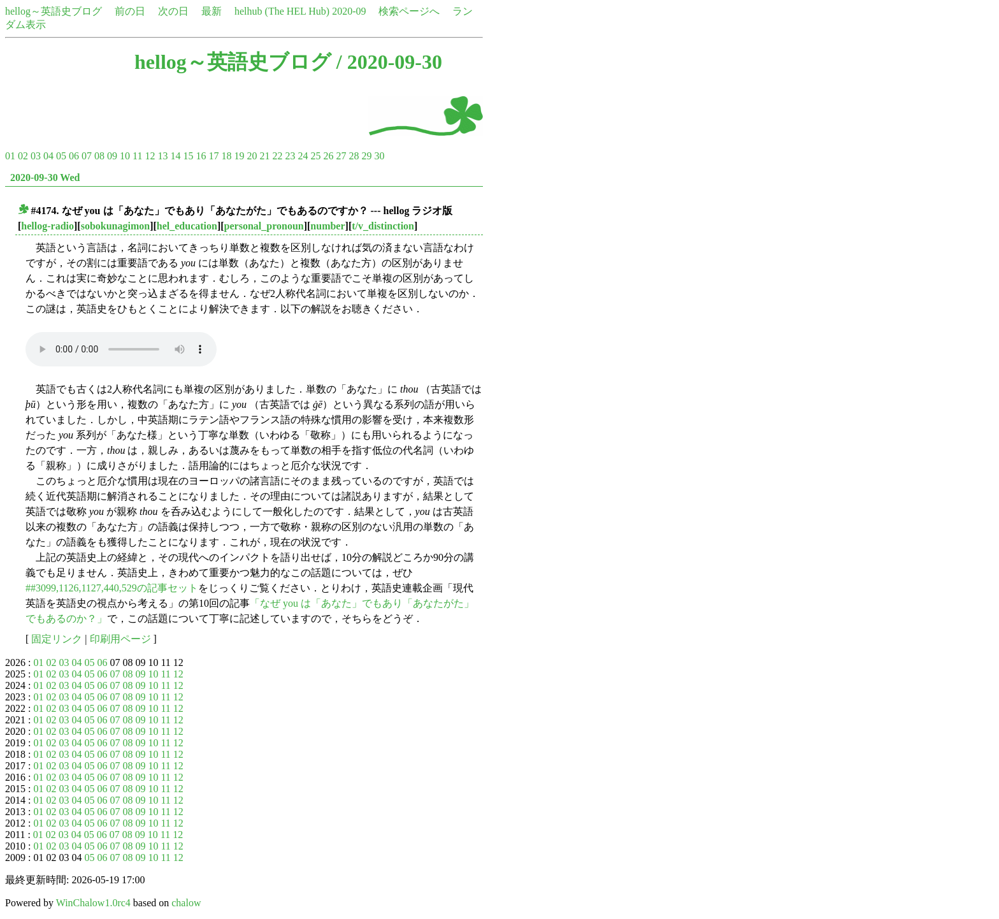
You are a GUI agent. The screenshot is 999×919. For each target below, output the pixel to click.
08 (99, 155)
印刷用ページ (120, 638)
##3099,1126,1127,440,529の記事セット (111, 588)
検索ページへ (409, 11)
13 (162, 155)
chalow (186, 902)
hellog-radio (47, 226)
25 (315, 155)
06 (74, 155)
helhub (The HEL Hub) (281, 11)
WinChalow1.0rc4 (93, 902)
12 (150, 155)
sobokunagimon (115, 226)
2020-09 (349, 11)
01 (10, 155)
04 (48, 155)
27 (341, 155)
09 (112, 155)
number (327, 226)
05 (61, 155)
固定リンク (56, 638)
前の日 (130, 11)
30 (379, 155)
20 (252, 155)
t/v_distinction (383, 226)
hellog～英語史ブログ (53, 11)
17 (213, 155)
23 (290, 155)
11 (137, 155)
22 (277, 155)
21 (264, 155)
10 (125, 155)
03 (36, 155)
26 (328, 155)
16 (201, 155)
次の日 (173, 11)
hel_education (187, 226)
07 (87, 155)
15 (188, 155)
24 (303, 155)
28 (354, 155)
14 (175, 155)
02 (23, 155)
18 (226, 155)
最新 (211, 11)
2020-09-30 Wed (45, 177)
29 (366, 155)
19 (239, 155)
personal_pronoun (264, 226)
